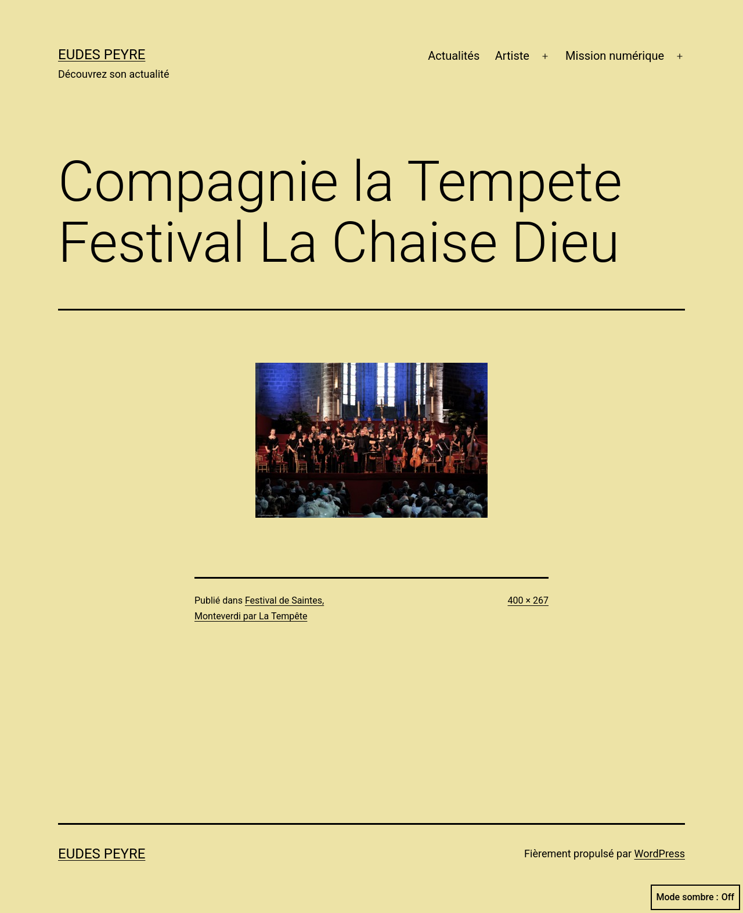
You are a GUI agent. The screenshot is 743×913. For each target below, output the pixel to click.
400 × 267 (528, 600)
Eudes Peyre (101, 54)
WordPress (659, 853)
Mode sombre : (695, 897)
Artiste (512, 56)
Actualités (453, 56)
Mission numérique (614, 56)
